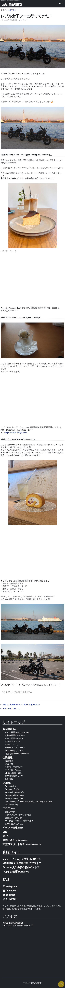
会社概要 (10, 761)
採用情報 (9, 779)
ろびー (25, 20)
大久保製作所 (36, 983)
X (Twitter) (10, 898)
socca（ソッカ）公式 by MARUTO (22, 859)
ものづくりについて (14, 767)
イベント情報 (13, 827)
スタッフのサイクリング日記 (18, 814)
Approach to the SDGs (14, 792)
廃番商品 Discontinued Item (17, 753)
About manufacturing (14, 798)
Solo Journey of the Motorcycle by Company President (28, 801)
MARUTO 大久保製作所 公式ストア (22, 863)
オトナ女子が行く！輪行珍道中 (19, 821)
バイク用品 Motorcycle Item (17, 732)
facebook (9, 890)
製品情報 (10, 729)
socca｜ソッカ (11, 744)
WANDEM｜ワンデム (14, 750)
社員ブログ (12, 10)
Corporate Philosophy (14, 795)
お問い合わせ (15, 840)
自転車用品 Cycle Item (14, 735)
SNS (5, 831)
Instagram (10, 886)
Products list (10, 786)
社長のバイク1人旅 (13, 818)
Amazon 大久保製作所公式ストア (21, 867)
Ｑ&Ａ (6, 835)
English (7, 782)
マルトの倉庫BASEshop (16, 871)
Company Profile (12, 789)
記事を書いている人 (14, 824)
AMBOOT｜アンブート (15, 747)
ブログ (9, 808)
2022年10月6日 (10, 20)
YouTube (9, 894)
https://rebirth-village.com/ (16, 432)
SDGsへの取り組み (13, 773)
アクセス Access (13, 770)
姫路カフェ (27, 692)
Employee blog (11, 804)
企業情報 (7, 757)
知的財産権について (14, 776)
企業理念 (9, 764)
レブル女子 (17, 692)
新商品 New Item (12, 741)
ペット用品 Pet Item (14, 738)
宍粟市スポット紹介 (22, 844)
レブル (9, 692)
